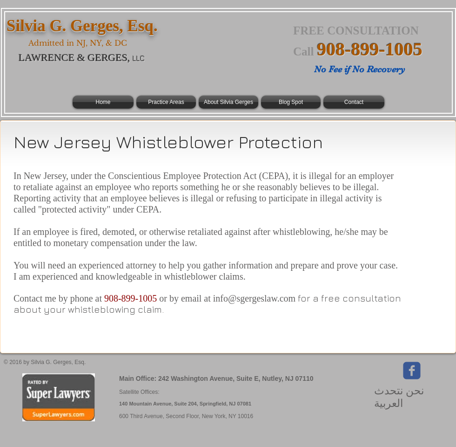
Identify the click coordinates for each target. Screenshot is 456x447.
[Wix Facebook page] (412, 370)
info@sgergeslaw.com (254, 298)
